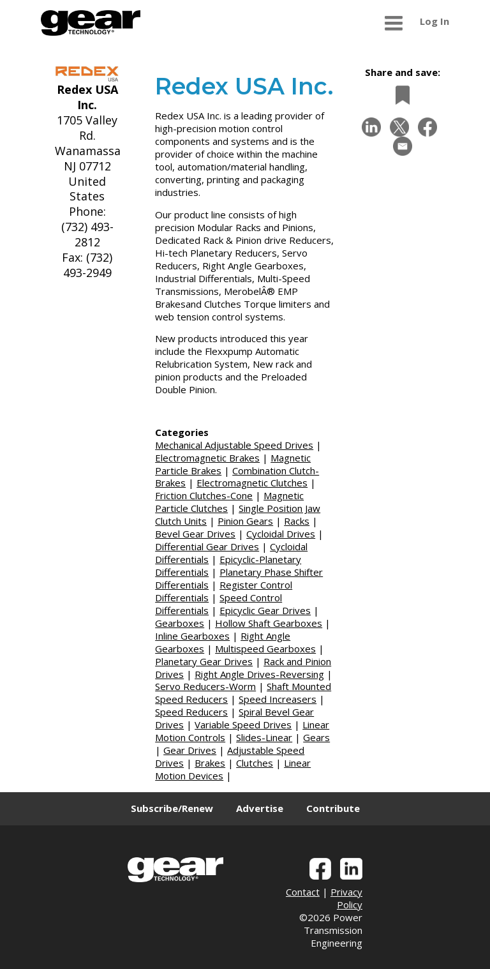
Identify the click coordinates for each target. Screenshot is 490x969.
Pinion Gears (245, 521)
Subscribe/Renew (172, 808)
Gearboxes (179, 623)
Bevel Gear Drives (195, 533)
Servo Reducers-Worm (205, 686)
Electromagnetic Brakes (207, 457)
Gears (316, 737)
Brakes (210, 762)
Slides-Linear (264, 737)
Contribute (333, 808)
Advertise (259, 808)
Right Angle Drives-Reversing (259, 674)
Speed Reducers (191, 711)
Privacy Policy (346, 898)
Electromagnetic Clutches (252, 482)
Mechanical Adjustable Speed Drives (234, 445)
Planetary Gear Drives (204, 661)
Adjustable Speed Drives (229, 756)
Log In (434, 21)
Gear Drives (189, 750)
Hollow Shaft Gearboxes (268, 623)
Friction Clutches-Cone (204, 495)
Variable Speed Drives (243, 724)
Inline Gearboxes (192, 635)
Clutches (254, 762)
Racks (296, 521)
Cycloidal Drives (280, 533)
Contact (303, 891)
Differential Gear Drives (207, 546)
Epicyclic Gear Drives (265, 610)
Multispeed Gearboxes (265, 648)
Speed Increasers (277, 699)
